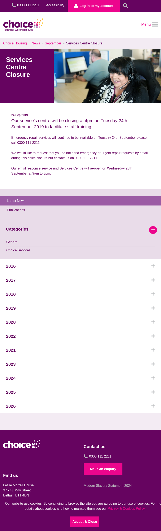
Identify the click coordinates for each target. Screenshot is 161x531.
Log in (91, 6)
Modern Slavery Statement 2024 (108, 492)
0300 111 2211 (98, 462)
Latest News (17, 202)
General (12, 244)
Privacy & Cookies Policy (126, 508)
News (36, 45)
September (53, 45)
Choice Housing (15, 45)
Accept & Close (84, 521)
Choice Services (18, 252)
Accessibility (51, 5)
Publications (17, 211)
